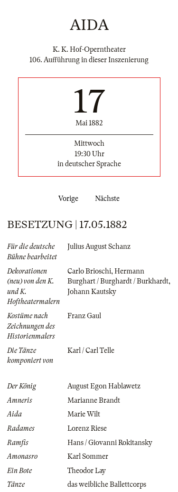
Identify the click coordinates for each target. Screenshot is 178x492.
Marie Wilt (83, 414)
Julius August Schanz (99, 246)
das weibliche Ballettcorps (106, 484)
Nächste (109, 198)
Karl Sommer (87, 456)
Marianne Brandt (93, 400)
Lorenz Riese (87, 428)
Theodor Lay (86, 470)
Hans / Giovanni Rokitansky (109, 442)
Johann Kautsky (91, 291)
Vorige (66, 198)
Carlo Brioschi (89, 271)
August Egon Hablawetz (104, 386)
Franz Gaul (84, 316)
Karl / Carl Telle (90, 350)
